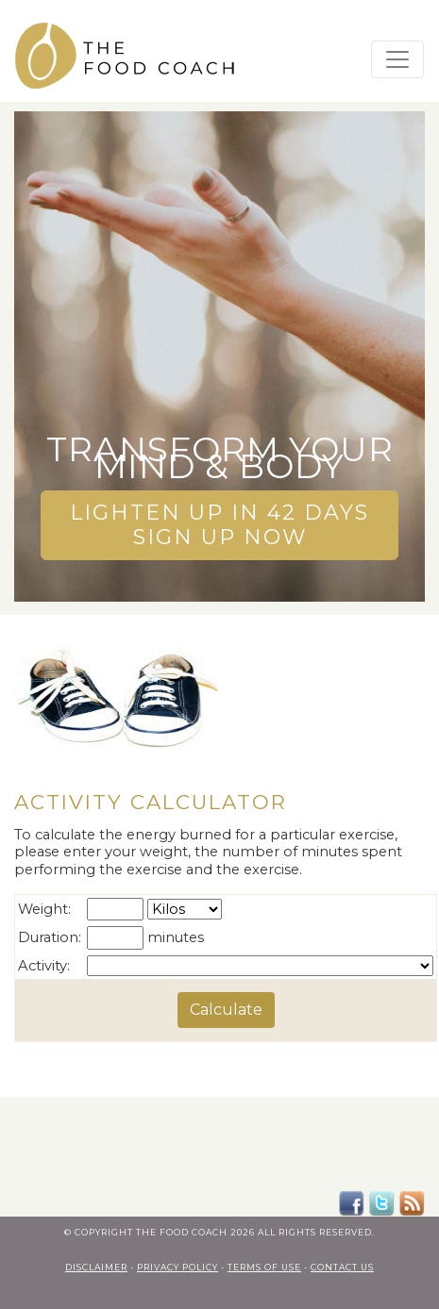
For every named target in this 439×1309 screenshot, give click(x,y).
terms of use (264, 1265)
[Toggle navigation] (397, 59)
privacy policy (177, 1265)
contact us (342, 1265)
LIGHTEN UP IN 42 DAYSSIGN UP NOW (219, 515)
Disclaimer (96, 1265)
